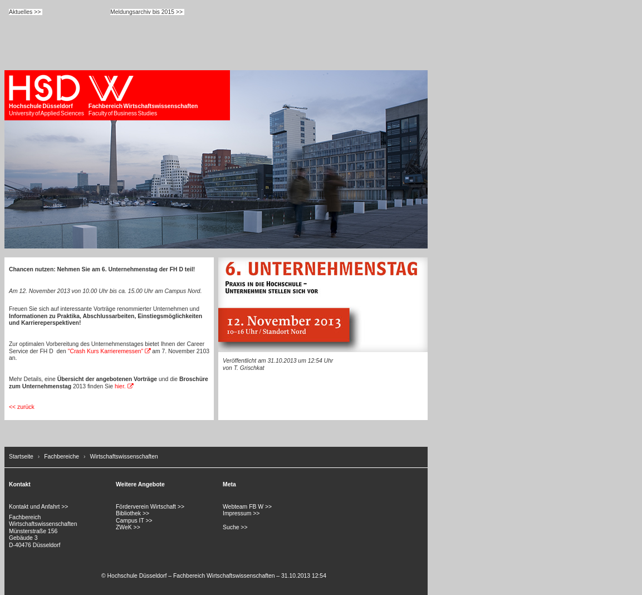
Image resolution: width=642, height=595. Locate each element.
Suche (231, 527)
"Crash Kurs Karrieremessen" (106, 351)
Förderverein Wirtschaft (146, 507)
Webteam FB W (243, 507)
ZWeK (124, 527)
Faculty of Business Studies (143, 95)
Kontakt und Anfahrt (34, 507)
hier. (120, 386)
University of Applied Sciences (46, 95)
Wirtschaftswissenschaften (124, 456)
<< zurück (22, 407)
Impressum (237, 513)
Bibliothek (128, 513)
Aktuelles (20, 12)
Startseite (21, 456)
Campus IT (130, 521)
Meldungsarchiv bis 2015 (142, 12)
